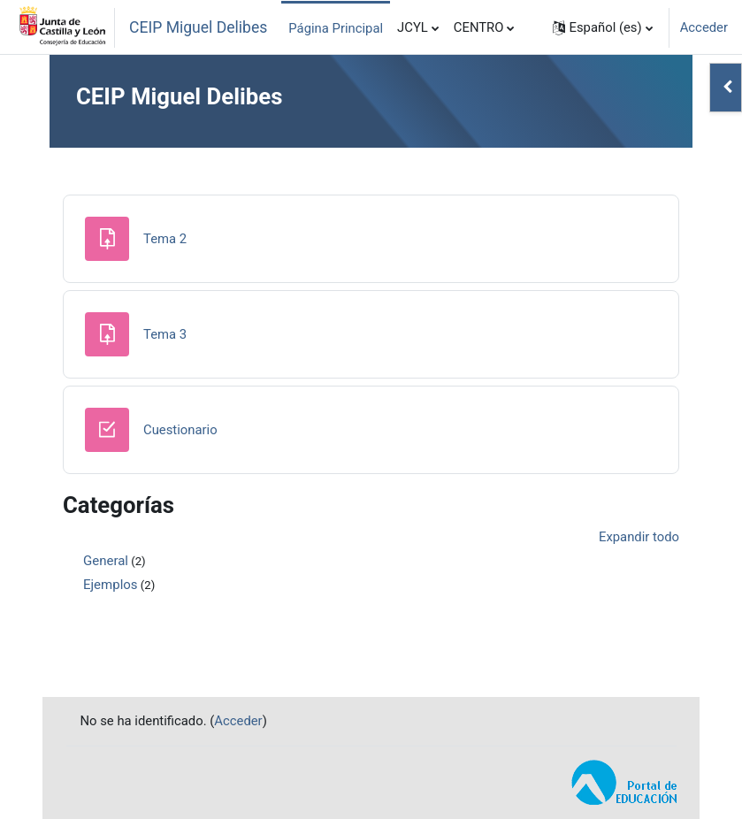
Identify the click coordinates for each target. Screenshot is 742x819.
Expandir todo (639, 537)
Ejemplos (110, 585)
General (105, 561)
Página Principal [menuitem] (335, 28)
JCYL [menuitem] (412, 27)
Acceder (704, 27)
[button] (602, 27)
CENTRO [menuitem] (479, 27)
